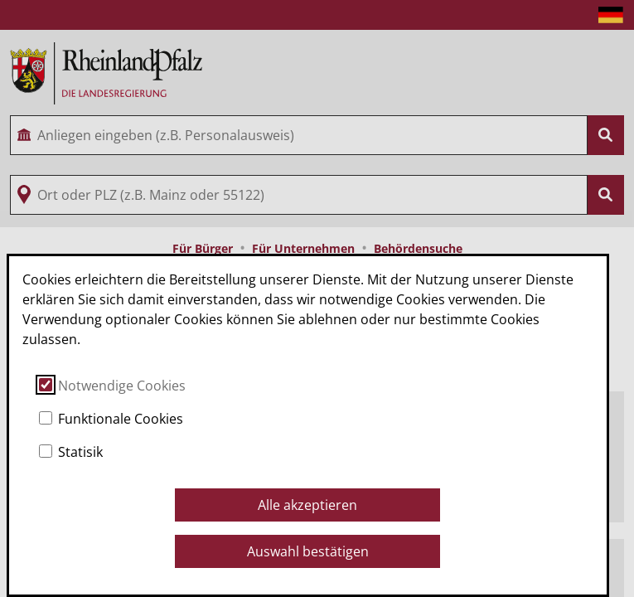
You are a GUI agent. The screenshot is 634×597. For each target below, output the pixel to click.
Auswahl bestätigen (308, 551)
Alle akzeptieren (307, 505)
